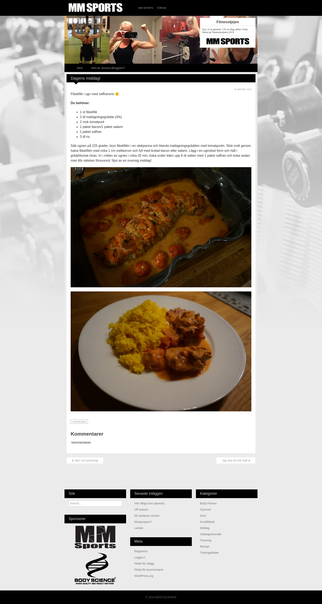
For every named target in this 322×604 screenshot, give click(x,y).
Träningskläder (209, 552)
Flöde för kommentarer (148, 569)
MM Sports (145, 8)
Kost (203, 515)
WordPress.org (143, 576)
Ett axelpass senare (147, 515)
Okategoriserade (210, 534)
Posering (205, 540)
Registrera (141, 551)
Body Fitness (208, 503)
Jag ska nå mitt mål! (236, 460)
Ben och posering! (84, 460)
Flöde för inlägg (144, 563)
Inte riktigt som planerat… (150, 503)
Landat (139, 528)
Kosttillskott (207, 521)
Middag (204, 528)
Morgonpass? (143, 521)
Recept (204, 546)
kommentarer (79, 421)
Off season (141, 509)
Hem (80, 68)
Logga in (139, 557)
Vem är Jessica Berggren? (108, 68)
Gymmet (205, 509)
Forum (161, 8)
